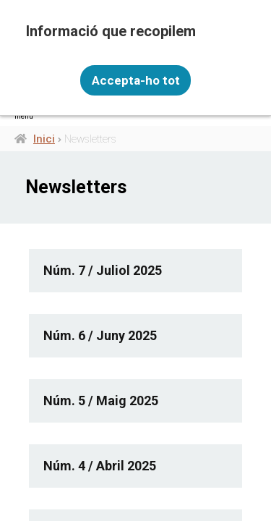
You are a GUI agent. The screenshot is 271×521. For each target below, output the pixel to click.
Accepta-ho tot (136, 80)
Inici (44, 138)
